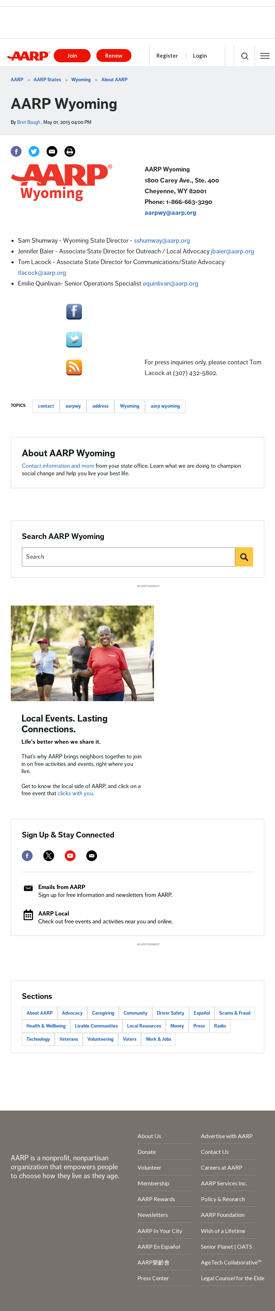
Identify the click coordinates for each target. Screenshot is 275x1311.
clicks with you (75, 793)
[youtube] (70, 855)
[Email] (52, 151)
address (100, 406)
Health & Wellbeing (46, 1026)
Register (167, 55)
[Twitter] (34, 151)
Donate (147, 1151)
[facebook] (27, 855)
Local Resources (144, 1026)
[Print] (69, 151)
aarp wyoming (165, 406)
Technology (38, 1039)
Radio (220, 1026)
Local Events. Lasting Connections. (64, 724)
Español (202, 1013)
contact (46, 406)
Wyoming (81, 80)
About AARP (114, 80)
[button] (265, 55)
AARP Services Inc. (224, 1183)
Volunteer (149, 1167)
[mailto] (91, 855)
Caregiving (103, 1013)
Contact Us (215, 1151)
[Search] (244, 557)
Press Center (153, 1277)
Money (177, 1026)
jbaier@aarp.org (232, 251)
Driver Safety (170, 1013)
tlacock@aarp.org (42, 273)
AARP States (47, 80)
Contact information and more (59, 466)
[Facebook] (16, 151)
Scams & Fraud (234, 1013)
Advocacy (72, 1013)
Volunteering (100, 1039)
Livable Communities (96, 1026)
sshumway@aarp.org (162, 240)
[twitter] (48, 855)
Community (136, 1013)
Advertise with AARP (227, 1135)
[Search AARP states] (128, 557)
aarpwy (73, 406)
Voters (129, 1039)
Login (200, 55)
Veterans (68, 1039)
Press (199, 1026)
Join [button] (72, 55)
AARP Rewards (156, 1198)
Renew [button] (113, 55)
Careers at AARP (221, 1167)
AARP (17, 80)
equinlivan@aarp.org (170, 283)
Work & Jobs (158, 1039)
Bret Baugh (28, 122)
